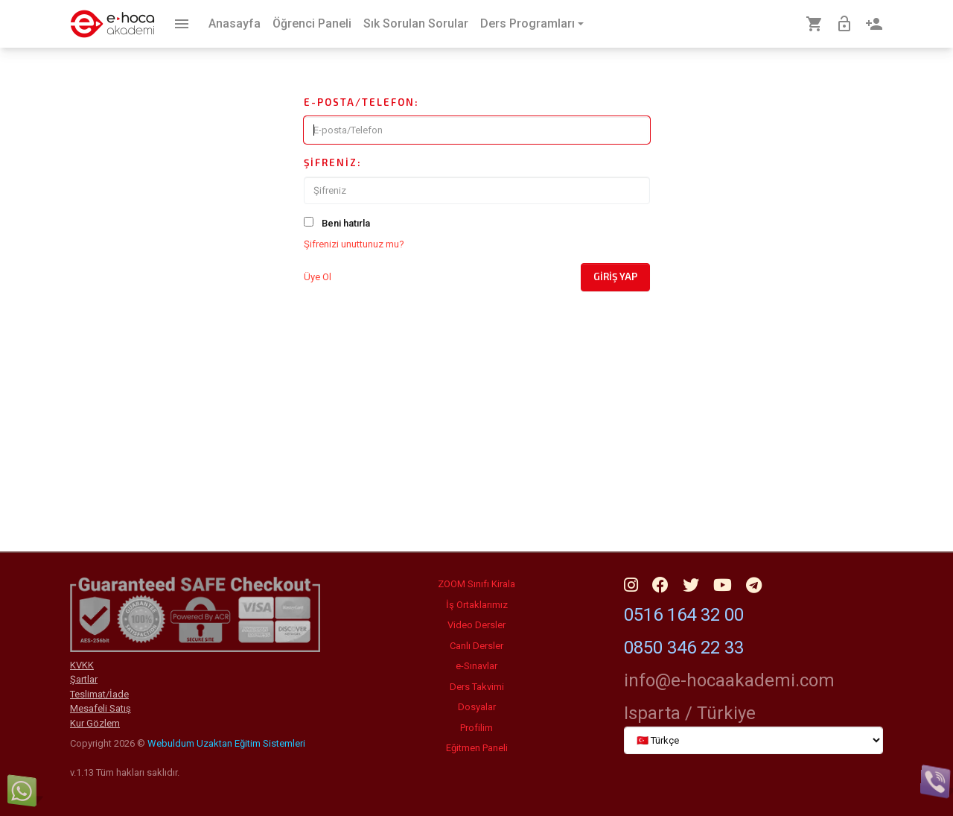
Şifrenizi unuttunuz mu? (354, 244)
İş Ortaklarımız (477, 604)
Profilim (476, 727)
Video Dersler (476, 624)
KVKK (82, 665)
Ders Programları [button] (527, 23)
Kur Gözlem (95, 723)
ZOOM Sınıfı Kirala (476, 583)
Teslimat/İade (99, 694)
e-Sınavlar (476, 665)
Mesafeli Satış (100, 708)
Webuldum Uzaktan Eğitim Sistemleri (226, 743)
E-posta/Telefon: (361, 102)
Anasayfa (234, 23)
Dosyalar (477, 706)
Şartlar (84, 679)
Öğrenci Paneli (311, 23)
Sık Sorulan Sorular (415, 23)
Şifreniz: (333, 162)
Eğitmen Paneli (477, 747)
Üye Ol (317, 276)
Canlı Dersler (476, 645)
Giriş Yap (615, 276)
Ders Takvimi (477, 686)
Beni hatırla (346, 223)
